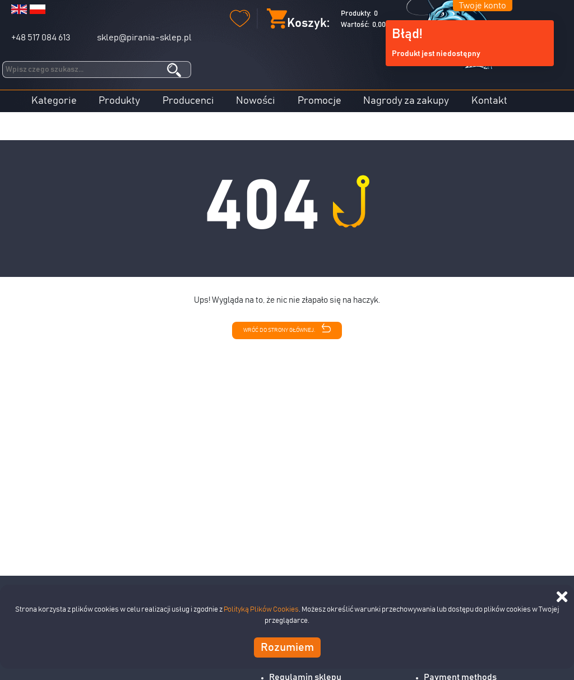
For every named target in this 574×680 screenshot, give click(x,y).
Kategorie (54, 101)
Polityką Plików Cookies (261, 609)
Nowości (255, 101)
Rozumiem (287, 647)
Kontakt (489, 101)
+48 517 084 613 (40, 37)
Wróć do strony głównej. (286, 328)
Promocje (319, 101)
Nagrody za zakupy (406, 101)
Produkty (119, 101)
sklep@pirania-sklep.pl (144, 37)
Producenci (188, 101)
